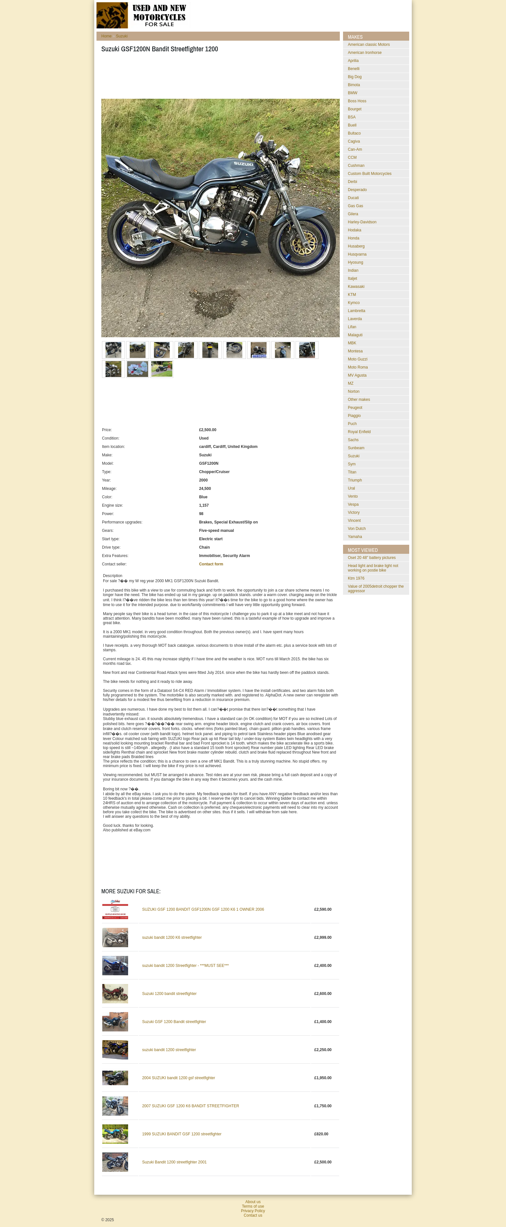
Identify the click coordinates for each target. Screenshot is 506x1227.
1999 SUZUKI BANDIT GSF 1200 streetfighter (181, 1134)
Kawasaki (356, 286)
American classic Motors (369, 44)
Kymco (354, 302)
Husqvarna (357, 254)
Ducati (353, 198)
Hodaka (354, 230)
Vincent (354, 520)
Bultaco (354, 133)
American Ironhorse (365, 52)
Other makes (359, 399)
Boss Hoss (357, 101)
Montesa (355, 351)
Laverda (355, 319)
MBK (352, 343)
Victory (353, 512)
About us (252, 1202)
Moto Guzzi (358, 359)
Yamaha (355, 536)
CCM (352, 157)
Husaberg (356, 246)
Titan (352, 472)
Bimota (354, 85)
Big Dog (355, 77)
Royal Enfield (359, 432)
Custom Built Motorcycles (369, 173)
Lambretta (356, 311)
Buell (352, 125)
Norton (353, 391)
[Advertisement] (218, 77)
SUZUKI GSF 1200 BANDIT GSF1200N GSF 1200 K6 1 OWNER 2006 (203, 909)
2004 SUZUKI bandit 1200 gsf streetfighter (178, 1078)
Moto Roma (358, 367)
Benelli (353, 68)
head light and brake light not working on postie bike (373, 568)
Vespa (353, 504)
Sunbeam (356, 448)
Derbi (352, 181)
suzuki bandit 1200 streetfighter (169, 1050)
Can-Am (355, 149)
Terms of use (253, 1206)
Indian (353, 270)
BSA (352, 117)
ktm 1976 (356, 578)
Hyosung (355, 262)
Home (106, 36)
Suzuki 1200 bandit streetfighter (169, 993)
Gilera (353, 214)
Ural (351, 488)
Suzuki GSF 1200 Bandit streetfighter (174, 1021)
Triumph (355, 480)
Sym (352, 464)
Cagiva (354, 141)
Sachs (353, 440)
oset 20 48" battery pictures (372, 557)
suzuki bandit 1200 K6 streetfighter (172, 937)
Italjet (352, 278)
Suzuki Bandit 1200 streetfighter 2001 (174, 1162)
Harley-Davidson (362, 222)
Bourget (354, 109)
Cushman (356, 165)
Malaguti (355, 335)
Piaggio (354, 415)
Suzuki (121, 36)
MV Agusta (357, 375)
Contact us (253, 1215)
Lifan (352, 327)
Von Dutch (357, 528)
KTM (352, 294)
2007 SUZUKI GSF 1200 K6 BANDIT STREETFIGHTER (190, 1106)
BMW (352, 93)
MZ (350, 383)
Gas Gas (355, 206)
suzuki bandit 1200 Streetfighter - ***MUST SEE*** (185, 965)
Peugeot (355, 407)
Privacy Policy (253, 1211)
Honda (353, 238)
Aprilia (353, 60)
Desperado (357, 190)
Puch (352, 423)
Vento (353, 496)
